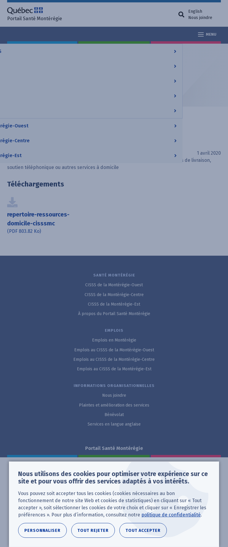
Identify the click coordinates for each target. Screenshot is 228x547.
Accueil (14, 50)
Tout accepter (143, 530)
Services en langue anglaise (114, 424)
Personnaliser (42, 530)
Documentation (117, 50)
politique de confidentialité (171, 515)
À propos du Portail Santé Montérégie (114, 313)
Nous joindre (200, 17)
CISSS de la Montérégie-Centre (62, 50)
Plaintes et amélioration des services (114, 405)
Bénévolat (114, 414)
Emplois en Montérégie (114, 340)
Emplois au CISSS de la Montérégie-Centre (114, 359)
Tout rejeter (93, 530)
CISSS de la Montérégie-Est (114, 304)
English (195, 11)
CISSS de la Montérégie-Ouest (114, 284)
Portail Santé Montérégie (114, 448)
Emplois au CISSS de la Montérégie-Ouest (114, 349)
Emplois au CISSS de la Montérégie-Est (114, 368)
